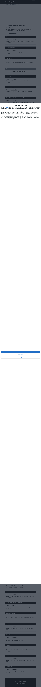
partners (7, 107)
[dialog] (20, 343)
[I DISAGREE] (39, 105)
